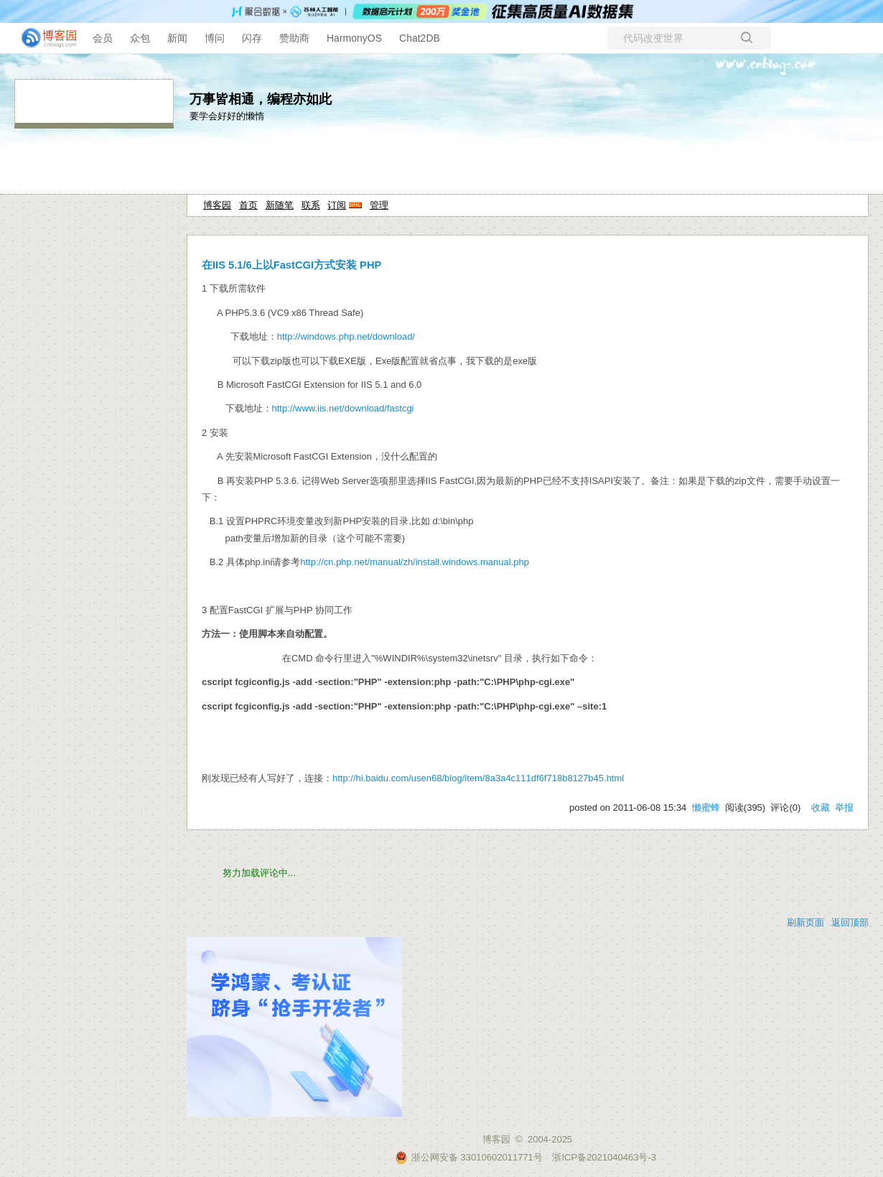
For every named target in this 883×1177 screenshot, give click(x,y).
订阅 (336, 205)
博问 (215, 38)
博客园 (217, 205)
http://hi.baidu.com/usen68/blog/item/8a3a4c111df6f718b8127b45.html (478, 778)
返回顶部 (850, 922)
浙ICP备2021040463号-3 (604, 1157)
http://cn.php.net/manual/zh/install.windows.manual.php (414, 562)
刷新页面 (805, 922)
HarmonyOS (354, 38)
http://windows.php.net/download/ (346, 336)
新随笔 (280, 205)
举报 (844, 807)
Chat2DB (419, 38)
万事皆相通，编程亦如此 (261, 99)
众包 (140, 38)
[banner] (43, 38)
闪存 (252, 38)
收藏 (820, 807)
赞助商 (294, 38)
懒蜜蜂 (706, 807)
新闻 (177, 38)
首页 (248, 205)
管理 (379, 205)
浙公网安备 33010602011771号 (469, 1157)
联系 (311, 205)
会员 (103, 38)
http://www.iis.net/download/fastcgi (343, 408)
